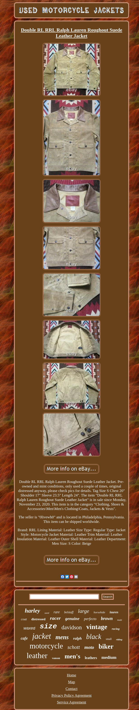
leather (37, 655)
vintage (96, 626)
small (109, 639)
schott (73, 647)
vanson (56, 658)
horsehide (99, 612)
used (47, 612)
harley (32, 610)
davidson (71, 627)
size (48, 626)
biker (106, 646)
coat (24, 619)
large (83, 611)
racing (116, 628)
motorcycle (46, 646)
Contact (72, 689)
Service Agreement (71, 702)
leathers (91, 658)
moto (89, 647)
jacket (41, 636)
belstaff (68, 612)
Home (71, 675)
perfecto (90, 619)
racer (55, 618)
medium (109, 657)
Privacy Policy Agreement (72, 695)
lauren (114, 612)
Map (71, 682)
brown (107, 618)
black (93, 637)
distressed (38, 619)
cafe (24, 638)
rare (57, 612)
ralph (77, 638)
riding (119, 639)
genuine (72, 618)
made (119, 620)
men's (72, 656)
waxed (29, 628)
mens (62, 637)
